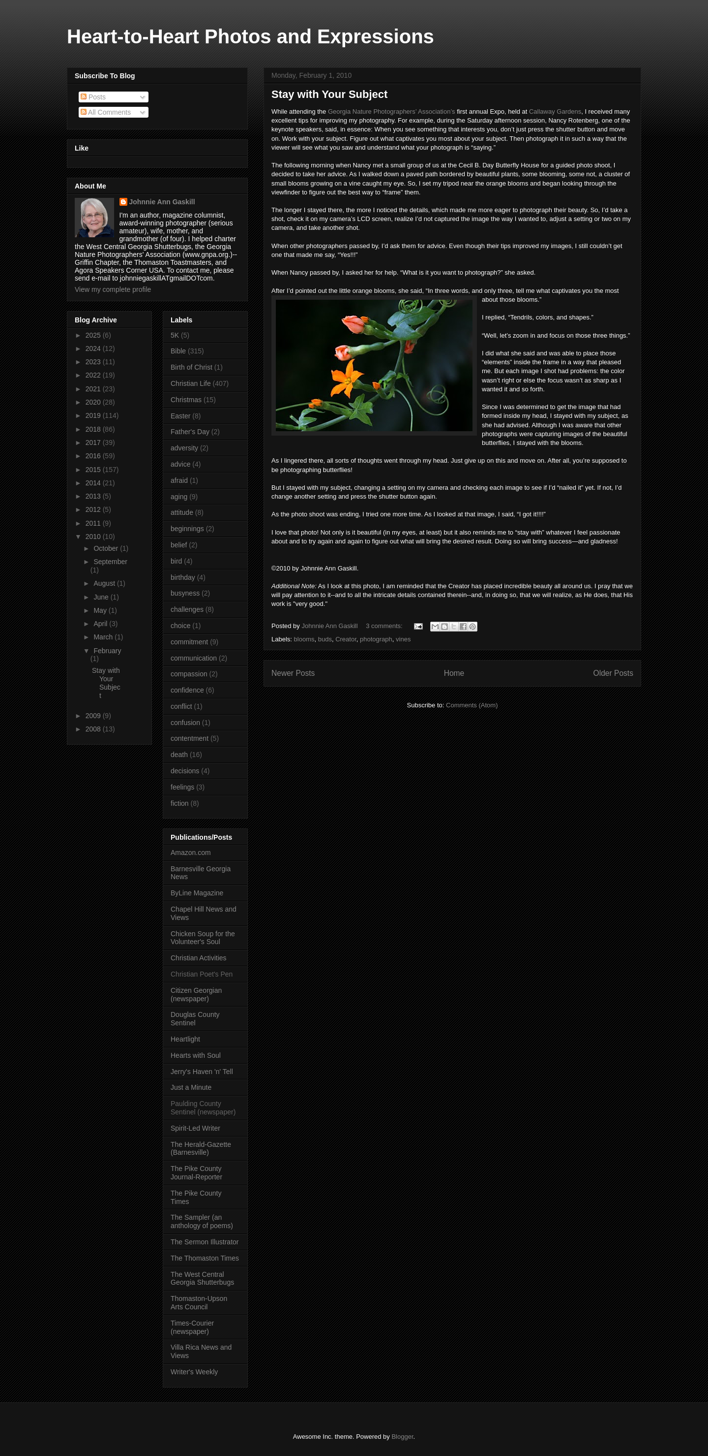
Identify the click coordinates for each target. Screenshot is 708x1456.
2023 (94, 362)
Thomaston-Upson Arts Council (199, 1303)
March (104, 637)
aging (179, 497)
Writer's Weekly (194, 1372)
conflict (181, 706)
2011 (94, 523)
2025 (94, 335)
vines (403, 639)
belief (179, 545)
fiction (180, 803)
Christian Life (191, 383)
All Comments (106, 112)
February (107, 651)
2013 (94, 496)
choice (180, 626)
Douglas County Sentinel (195, 1019)
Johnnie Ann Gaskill (162, 202)
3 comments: (385, 626)
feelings (182, 787)
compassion (189, 674)
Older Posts (613, 673)
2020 (94, 402)
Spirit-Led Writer (195, 1128)
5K (175, 335)
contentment (189, 738)
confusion (185, 723)
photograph (376, 639)
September (110, 562)
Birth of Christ (191, 367)
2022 (94, 375)
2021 (94, 389)
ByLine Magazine (197, 893)
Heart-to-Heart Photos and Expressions (250, 36)
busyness (185, 593)
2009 (94, 716)
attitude (182, 512)
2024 (94, 348)
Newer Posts (293, 673)
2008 (94, 729)
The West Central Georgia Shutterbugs (202, 1278)
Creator (345, 639)
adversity (184, 448)
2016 (94, 456)
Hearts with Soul (196, 1055)
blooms (304, 639)
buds (325, 639)
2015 (94, 470)
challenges (187, 609)
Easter (180, 416)
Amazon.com (191, 852)
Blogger (402, 1436)
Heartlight (185, 1039)
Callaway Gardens (555, 111)
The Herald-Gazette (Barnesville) (201, 1148)
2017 (94, 442)
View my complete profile (113, 289)
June (101, 597)
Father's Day (190, 432)
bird (176, 561)
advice (180, 464)
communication (194, 658)
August (105, 583)
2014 (94, 483)
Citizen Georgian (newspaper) (196, 994)
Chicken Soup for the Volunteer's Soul (203, 938)
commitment (189, 642)
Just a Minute (191, 1087)
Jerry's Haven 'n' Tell (202, 1072)
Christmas (186, 400)
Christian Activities (199, 958)
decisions (185, 771)
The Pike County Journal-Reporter (196, 1173)
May (100, 610)
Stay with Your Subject (329, 94)
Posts (93, 97)
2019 (94, 415)
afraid (179, 480)
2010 (94, 536)
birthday (183, 577)
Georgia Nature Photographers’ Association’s (391, 111)
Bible (178, 351)
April (101, 624)
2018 (94, 429)
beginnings (187, 529)
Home (454, 673)
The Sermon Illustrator (205, 1242)
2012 (94, 509)
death (179, 755)
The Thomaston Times (205, 1258)
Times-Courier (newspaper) (192, 1327)
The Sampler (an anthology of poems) (202, 1221)
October (106, 548)
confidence (187, 690)
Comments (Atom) (472, 705)
